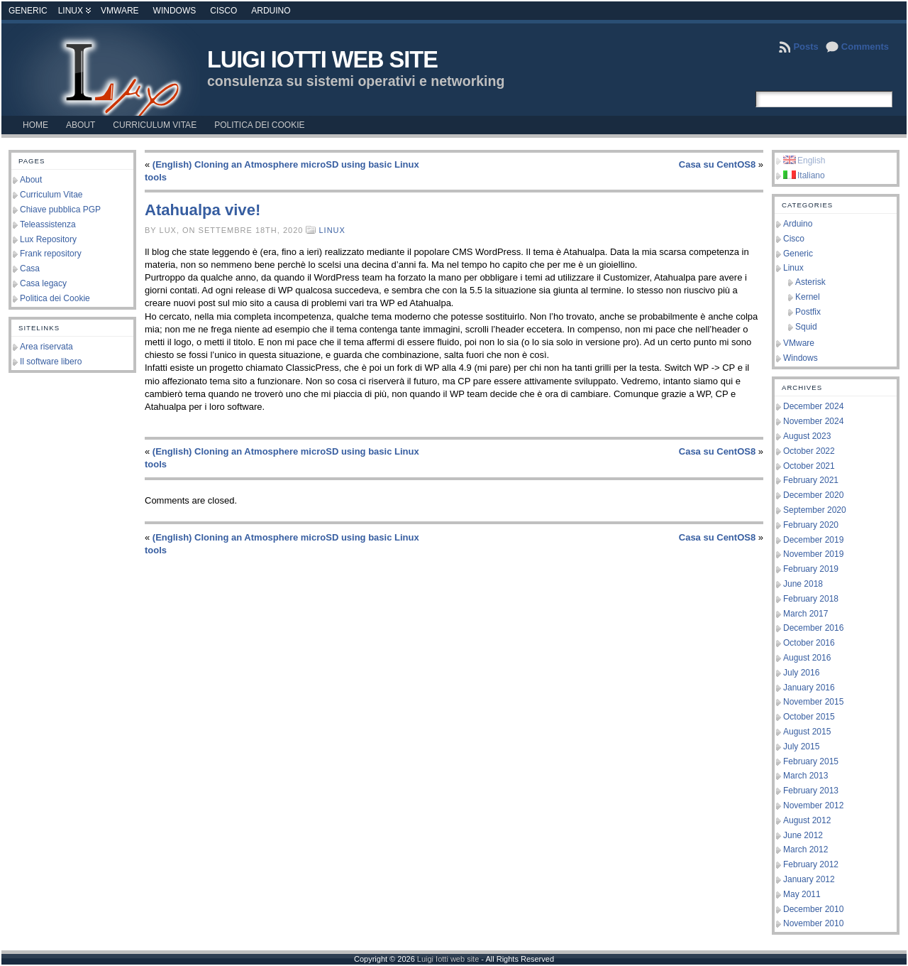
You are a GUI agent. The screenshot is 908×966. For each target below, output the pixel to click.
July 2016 (801, 673)
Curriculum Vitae (51, 195)
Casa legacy (43, 283)
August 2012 (807, 820)
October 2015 (809, 717)
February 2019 (810, 569)
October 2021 (809, 466)
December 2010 (813, 909)
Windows (174, 11)
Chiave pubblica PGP (60, 210)
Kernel (807, 297)
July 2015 (801, 746)
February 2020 (810, 525)
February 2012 (810, 864)
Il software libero (51, 362)
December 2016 (813, 628)
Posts (805, 46)
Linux (70, 11)
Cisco (223, 11)
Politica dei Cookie (55, 298)
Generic (28, 11)
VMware (120, 11)
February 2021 (810, 480)
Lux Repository (48, 239)
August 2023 (807, 436)
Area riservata (46, 347)
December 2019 (813, 540)
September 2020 (814, 510)
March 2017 (805, 614)
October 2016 (809, 643)
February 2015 (810, 761)
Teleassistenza (48, 224)
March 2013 (805, 776)
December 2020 (813, 495)
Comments (865, 46)
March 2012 (805, 849)
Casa (30, 268)
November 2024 (813, 421)
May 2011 (802, 894)
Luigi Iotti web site (322, 59)
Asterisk (810, 282)
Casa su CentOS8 (717, 164)
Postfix (808, 312)
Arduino (270, 11)
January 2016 (809, 688)
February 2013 (810, 791)
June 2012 (803, 835)
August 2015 (807, 732)
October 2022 (809, 451)
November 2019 (813, 554)
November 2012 (813, 805)
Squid (806, 327)
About (31, 180)
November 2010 (813, 923)
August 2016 (807, 658)
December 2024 (813, 406)
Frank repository (51, 254)
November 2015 (813, 702)
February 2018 (810, 599)
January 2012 (809, 879)
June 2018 (803, 584)
